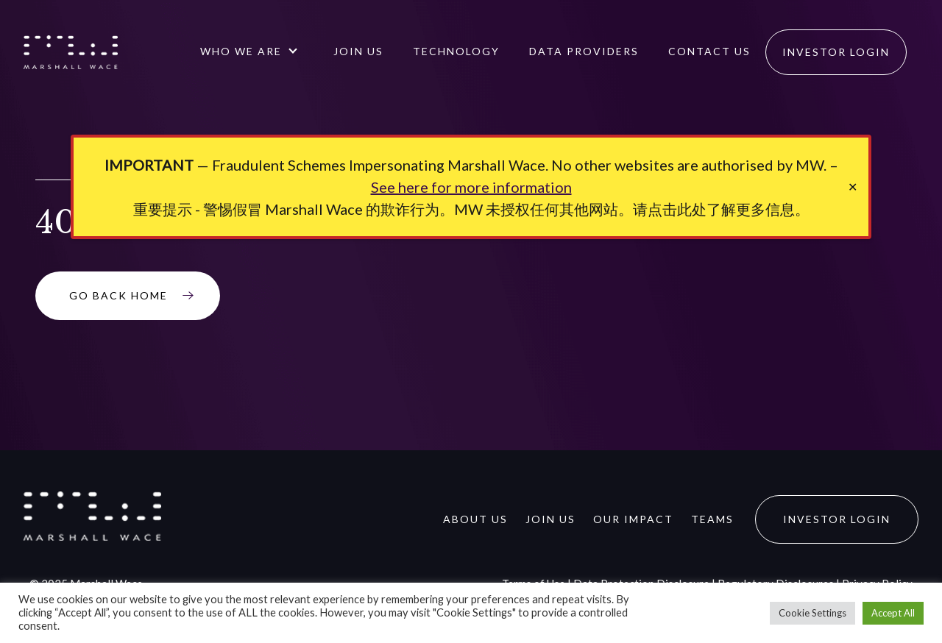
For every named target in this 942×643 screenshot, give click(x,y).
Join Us (358, 51)
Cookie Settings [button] (812, 613)
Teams (712, 519)
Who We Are (241, 51)
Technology (456, 51)
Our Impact (633, 519)
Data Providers (584, 51)
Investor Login (836, 52)
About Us (475, 519)
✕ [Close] (852, 187)
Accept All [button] (893, 613)
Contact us (709, 51)
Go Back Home (118, 295)
